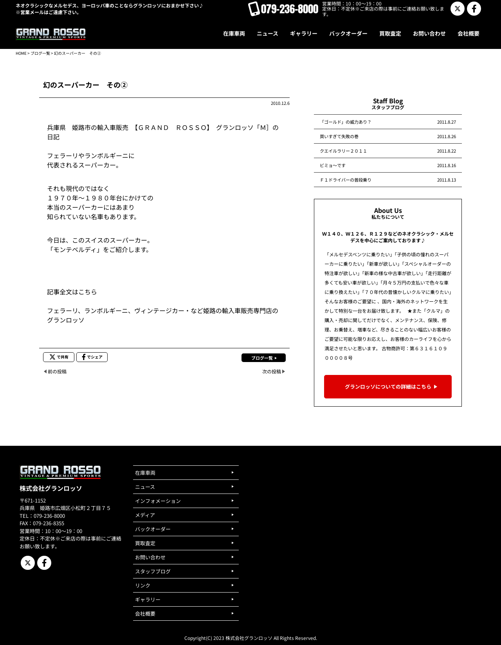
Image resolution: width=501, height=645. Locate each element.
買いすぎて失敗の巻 (339, 136)
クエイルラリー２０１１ (343, 151)
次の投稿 (271, 371)
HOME (21, 53)
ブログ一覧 (40, 53)
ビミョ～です (333, 165)
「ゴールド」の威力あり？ (345, 122)
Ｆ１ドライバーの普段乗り (345, 180)
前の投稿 (57, 371)
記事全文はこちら (72, 291)
